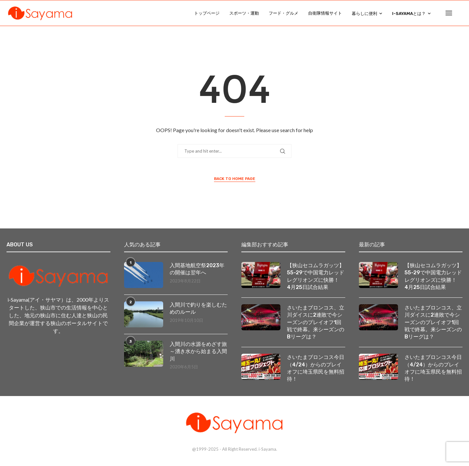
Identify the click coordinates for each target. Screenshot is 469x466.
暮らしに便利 (364, 13)
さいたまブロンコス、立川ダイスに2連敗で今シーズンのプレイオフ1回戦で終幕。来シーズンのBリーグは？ (315, 323)
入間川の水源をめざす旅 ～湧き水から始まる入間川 (199, 352)
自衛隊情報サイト (325, 13)
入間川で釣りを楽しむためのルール (198, 309)
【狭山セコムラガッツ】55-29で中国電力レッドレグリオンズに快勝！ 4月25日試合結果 (315, 277)
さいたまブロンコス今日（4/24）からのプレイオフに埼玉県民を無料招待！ (315, 369)
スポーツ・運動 (244, 13)
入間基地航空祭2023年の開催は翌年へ (197, 269)
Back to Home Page (234, 179)
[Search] (459, 13)
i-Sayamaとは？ (409, 13)
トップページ (207, 13)
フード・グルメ (283, 13)
